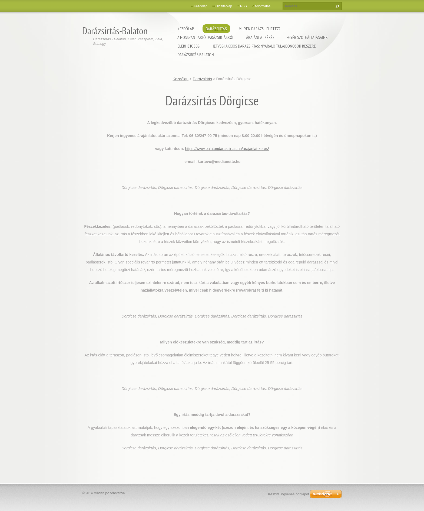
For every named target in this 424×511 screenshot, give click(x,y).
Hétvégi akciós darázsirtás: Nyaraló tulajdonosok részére (263, 46)
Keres (337, 6)
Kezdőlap (185, 28)
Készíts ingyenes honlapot (288, 494)
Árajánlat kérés (260, 37)
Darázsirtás (216, 28)
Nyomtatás (262, 6)
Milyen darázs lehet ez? (259, 28)
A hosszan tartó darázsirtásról (205, 37)
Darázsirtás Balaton (195, 54)
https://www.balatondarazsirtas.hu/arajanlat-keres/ (227, 148)
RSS (243, 6)
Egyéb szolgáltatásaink (307, 37)
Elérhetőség (188, 46)
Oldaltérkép (224, 6)
